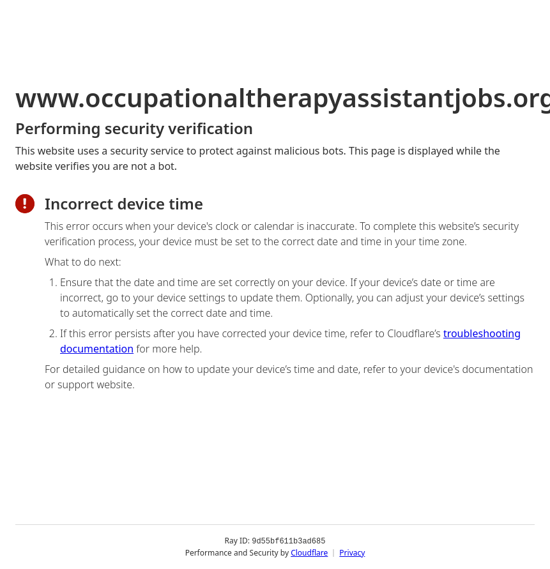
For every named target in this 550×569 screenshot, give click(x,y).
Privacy (352, 552)
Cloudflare (309, 552)
